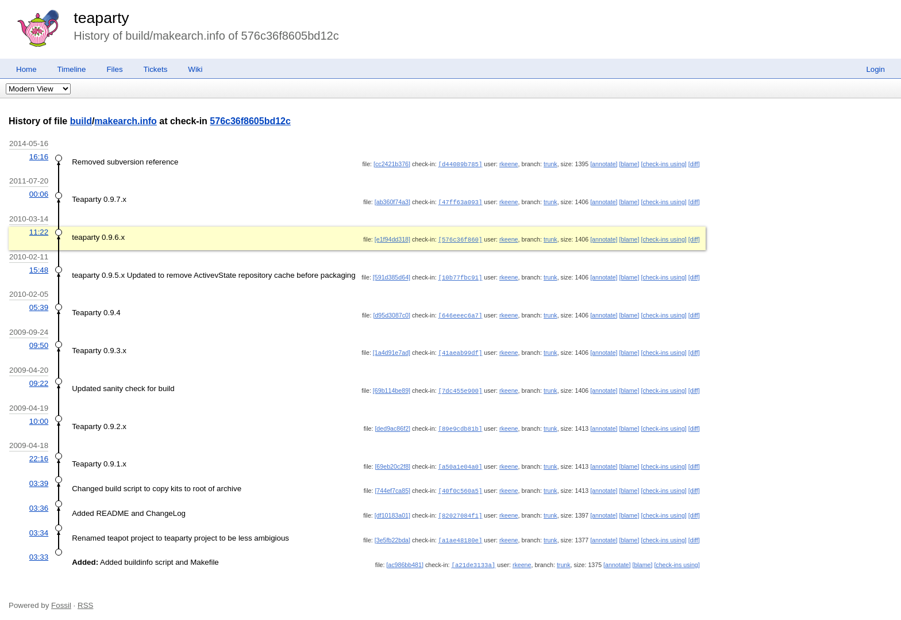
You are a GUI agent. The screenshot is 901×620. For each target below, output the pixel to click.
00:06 (38, 193)
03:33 (38, 550)
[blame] (629, 163)
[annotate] (603, 163)
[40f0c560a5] (460, 485)
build (81, 121)
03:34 (38, 526)
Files (114, 69)
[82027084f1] (460, 510)
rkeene (508, 163)
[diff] (694, 163)
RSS (85, 598)
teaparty (101, 17)
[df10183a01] (392, 509)
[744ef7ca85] (392, 485)
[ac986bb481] (404, 557)
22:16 (38, 454)
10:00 (38, 417)
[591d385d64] (391, 275)
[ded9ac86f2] (392, 424)
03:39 (38, 478)
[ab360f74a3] (392, 201)
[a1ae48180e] (460, 534)
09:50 (38, 342)
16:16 (38, 156)
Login (875, 69)
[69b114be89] (391, 387)
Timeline (71, 69)
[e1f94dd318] (392, 238)
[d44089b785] (460, 164)
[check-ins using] (663, 163)
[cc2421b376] (392, 163)
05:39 (38, 305)
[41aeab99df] (460, 350)
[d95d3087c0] (391, 312)
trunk (550, 163)
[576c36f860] (460, 238)
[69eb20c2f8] (392, 461)
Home (26, 69)
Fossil (61, 598)
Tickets (156, 69)
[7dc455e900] (460, 387)
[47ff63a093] (460, 201)
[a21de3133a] (474, 558)
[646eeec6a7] (460, 313)
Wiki (195, 69)
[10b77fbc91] (460, 275)
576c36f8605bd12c (250, 121)
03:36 (38, 502)
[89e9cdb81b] (460, 424)
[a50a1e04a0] (460, 462)
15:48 (38, 268)
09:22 (38, 380)
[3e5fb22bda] (392, 533)
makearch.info (125, 121)
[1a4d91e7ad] (391, 349)
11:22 (38, 231)
